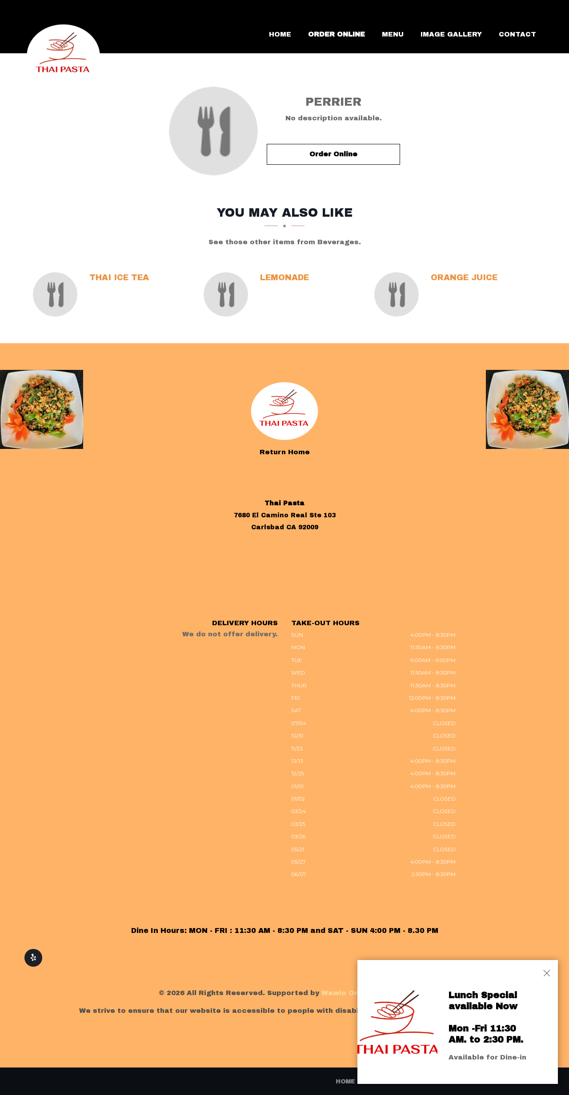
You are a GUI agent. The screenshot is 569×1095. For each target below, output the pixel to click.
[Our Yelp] (33, 958)
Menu (393, 34)
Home (280, 34)
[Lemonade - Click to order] (228, 294)
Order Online (336, 34)
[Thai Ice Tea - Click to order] (57, 294)
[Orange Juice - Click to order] (398, 294)
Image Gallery (451, 34)
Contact (517, 34)
